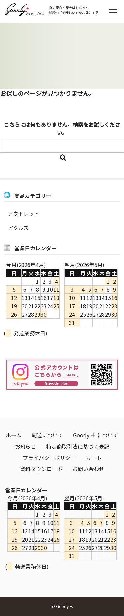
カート (94, 458)
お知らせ (25, 446)
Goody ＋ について (95, 435)
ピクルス (18, 228)
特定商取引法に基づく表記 (77, 446)
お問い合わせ (88, 469)
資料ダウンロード (41, 469)
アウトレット (23, 213)
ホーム (13, 435)
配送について (47, 435)
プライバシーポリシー (49, 458)
